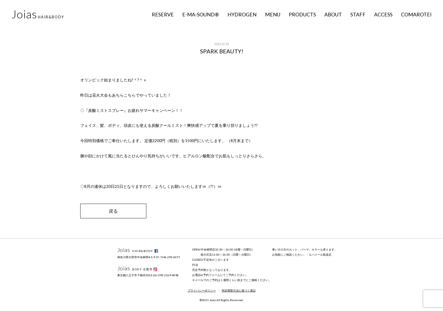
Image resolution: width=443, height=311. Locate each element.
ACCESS (383, 14)
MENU (272, 14)
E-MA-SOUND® (200, 14)
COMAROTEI (416, 14)
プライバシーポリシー (202, 290)
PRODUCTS (302, 14)
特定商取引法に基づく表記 (239, 290)
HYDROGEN (242, 14)
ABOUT (333, 14)
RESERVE (163, 14)
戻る (113, 211)
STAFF (358, 14)
